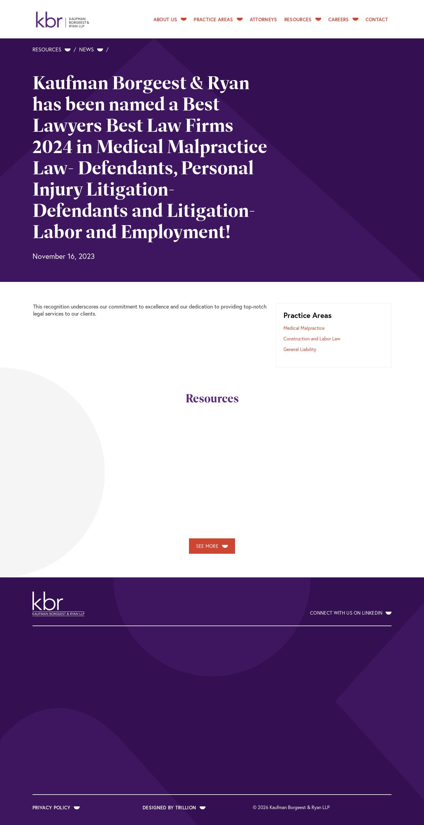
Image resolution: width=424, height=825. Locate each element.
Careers (343, 19)
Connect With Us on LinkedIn (351, 613)
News (91, 49)
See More (212, 546)
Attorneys (263, 19)
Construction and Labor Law (311, 339)
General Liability (299, 349)
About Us (170, 19)
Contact (377, 19)
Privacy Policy (56, 807)
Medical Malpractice (303, 328)
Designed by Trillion (174, 807)
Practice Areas (218, 19)
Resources (302, 19)
